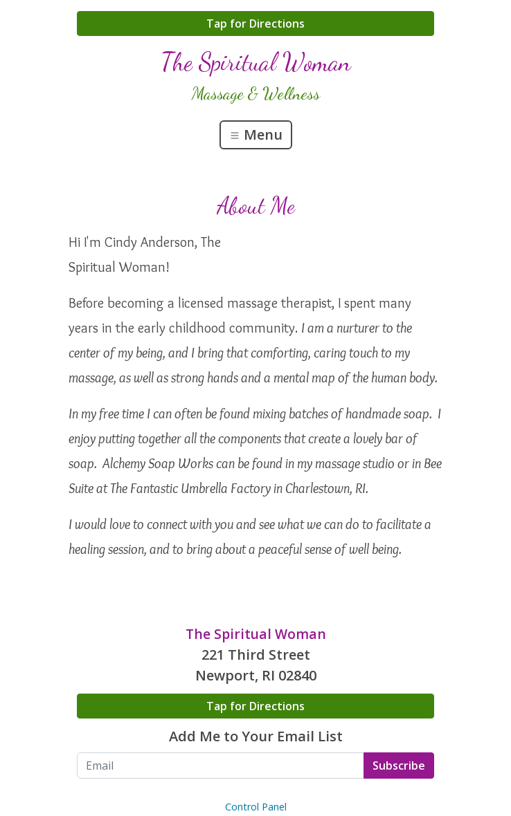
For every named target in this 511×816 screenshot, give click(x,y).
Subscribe (399, 765)
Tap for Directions (255, 23)
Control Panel (256, 806)
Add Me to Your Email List (256, 736)
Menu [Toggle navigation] (256, 134)
